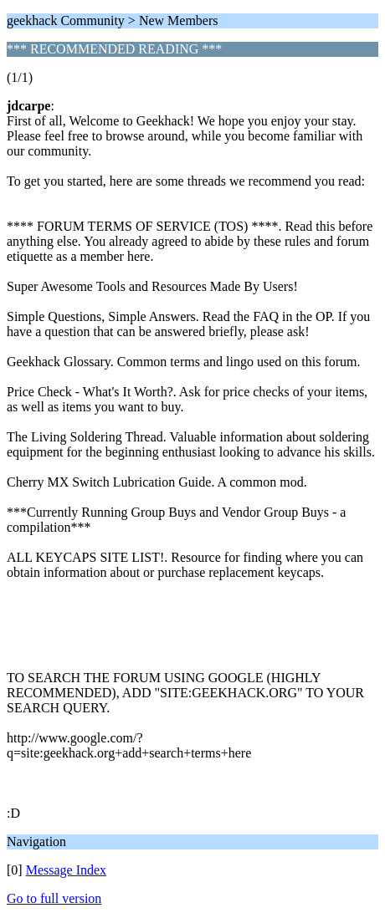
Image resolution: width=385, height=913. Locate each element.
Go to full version (54, 898)
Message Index (66, 870)
